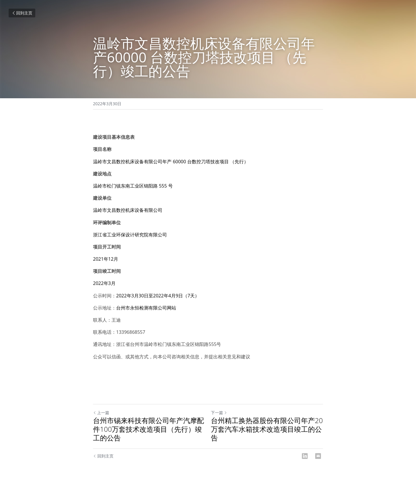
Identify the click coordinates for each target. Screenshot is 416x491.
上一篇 (101, 412)
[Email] (318, 456)
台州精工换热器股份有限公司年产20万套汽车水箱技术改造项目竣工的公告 (267, 429)
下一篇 (219, 412)
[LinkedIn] (305, 456)
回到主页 (22, 13)
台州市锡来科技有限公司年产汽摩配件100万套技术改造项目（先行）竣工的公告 (148, 429)
